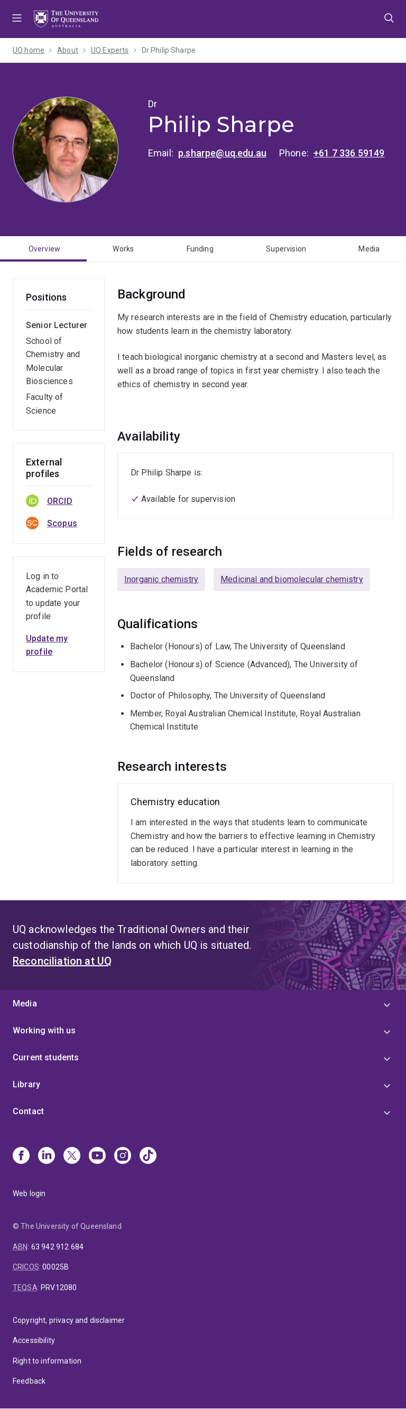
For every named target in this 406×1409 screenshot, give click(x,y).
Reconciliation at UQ (62, 961)
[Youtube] (97, 1156)
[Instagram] (122, 1156)
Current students (46, 1057)
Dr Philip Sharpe (169, 50)
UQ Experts (110, 50)
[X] (71, 1156)
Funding (200, 249)
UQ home (28, 50)
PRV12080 (59, 1287)
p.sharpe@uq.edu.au (222, 152)
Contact (28, 1111)
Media (369, 249)
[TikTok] (148, 1156)
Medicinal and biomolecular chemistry (291, 579)
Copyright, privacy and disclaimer (69, 1320)
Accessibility (34, 1340)
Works (123, 249)
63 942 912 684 (57, 1247)
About (67, 50)
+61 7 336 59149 (348, 152)
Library (26, 1084)
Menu (17, 19)
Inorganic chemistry (161, 579)
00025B (55, 1267)
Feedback (29, 1381)
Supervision (286, 249)
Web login (29, 1193)
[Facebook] (21, 1156)
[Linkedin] (46, 1156)
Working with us (44, 1030)
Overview (44, 249)
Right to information (47, 1361)
